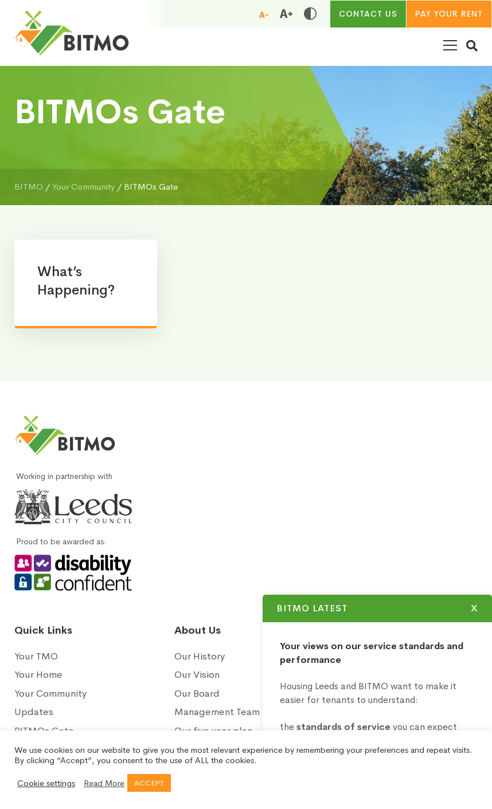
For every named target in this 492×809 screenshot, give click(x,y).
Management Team (217, 712)
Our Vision (197, 675)
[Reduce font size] (264, 14)
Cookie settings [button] (46, 783)
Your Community (50, 694)
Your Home (38, 675)
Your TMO (36, 656)
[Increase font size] (286, 14)
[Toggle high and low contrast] (310, 14)
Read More (104, 783)
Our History (199, 656)
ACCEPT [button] (149, 783)
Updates (33, 712)
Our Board (197, 694)
